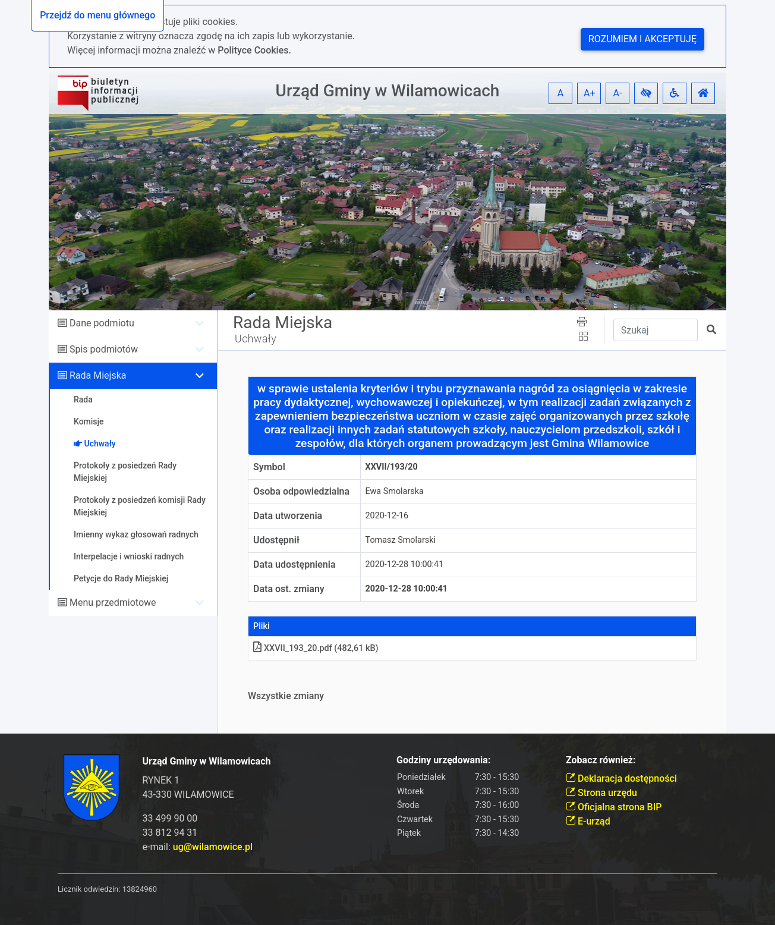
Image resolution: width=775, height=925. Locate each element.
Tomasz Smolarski (401, 540)
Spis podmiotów (104, 349)
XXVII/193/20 (392, 467)
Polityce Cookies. (254, 50)
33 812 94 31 (170, 832)
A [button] (560, 93)
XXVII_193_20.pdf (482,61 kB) (316, 648)
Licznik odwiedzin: (89, 889)
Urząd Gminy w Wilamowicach (388, 90)
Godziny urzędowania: (443, 760)
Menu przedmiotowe (113, 602)
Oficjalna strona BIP (613, 807)
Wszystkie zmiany (286, 695)
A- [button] (617, 93)
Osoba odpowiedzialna (301, 491)
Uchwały (255, 339)
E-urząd (588, 821)
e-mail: (198, 846)
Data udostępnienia (294, 564)
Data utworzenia (287, 515)
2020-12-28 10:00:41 (405, 564)
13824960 (139, 889)
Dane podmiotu (102, 323)
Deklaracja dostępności (621, 778)
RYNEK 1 (161, 780)
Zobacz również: (601, 760)
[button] (646, 93)
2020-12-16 (387, 516)
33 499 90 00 (170, 818)
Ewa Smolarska (395, 491)
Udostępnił (276, 540)
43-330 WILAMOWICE (188, 794)
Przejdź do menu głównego (97, 15)
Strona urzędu (601, 792)
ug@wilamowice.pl (213, 846)
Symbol (269, 467)
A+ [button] (590, 93)
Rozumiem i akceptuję (642, 39)
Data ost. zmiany (289, 588)
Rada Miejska (98, 375)
